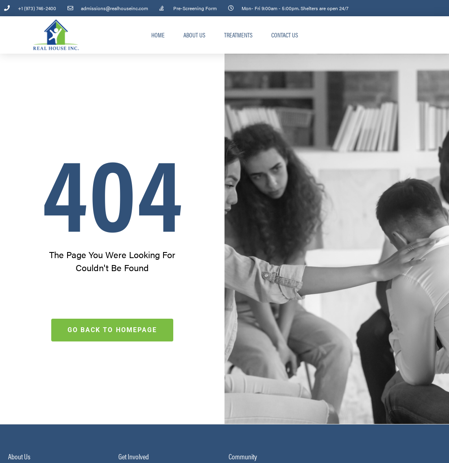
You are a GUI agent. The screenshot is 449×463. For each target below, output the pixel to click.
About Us (194, 34)
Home (158, 34)
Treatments (238, 34)
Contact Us (284, 34)
